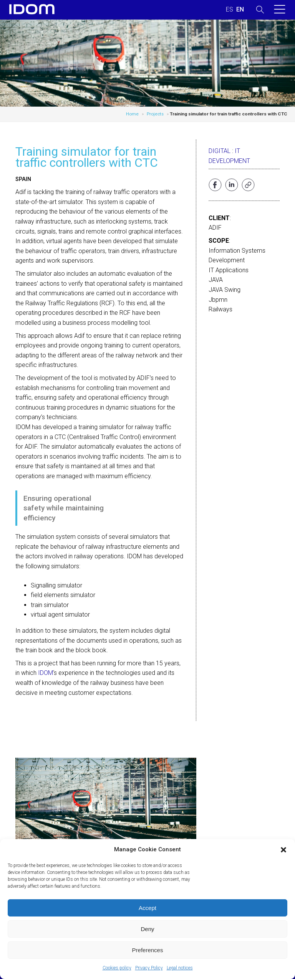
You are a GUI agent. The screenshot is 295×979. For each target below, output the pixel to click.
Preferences (147, 950)
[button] (283, 850)
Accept (147, 908)
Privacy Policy (149, 968)
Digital (219, 151)
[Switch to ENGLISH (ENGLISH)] (240, 9)
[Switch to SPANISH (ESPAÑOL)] (229, 9)
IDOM (45, 672)
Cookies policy (117, 968)
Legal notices (180, 968)
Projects (155, 114)
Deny (147, 929)
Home (132, 114)
